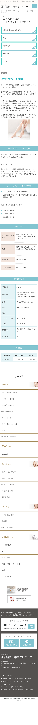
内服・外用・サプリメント (11, 564)
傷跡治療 (5, 454)
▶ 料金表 (15, 681)
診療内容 (8, 11)
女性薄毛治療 (6, 545)
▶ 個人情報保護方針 (17, 690)
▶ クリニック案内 (6, 684)
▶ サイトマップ (5, 690)
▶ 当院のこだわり (6, 681)
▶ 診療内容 (28, 678)
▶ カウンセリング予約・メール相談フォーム (13, 687)
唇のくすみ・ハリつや (9, 424)
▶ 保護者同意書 (28, 690)
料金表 (5, 61)
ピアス (4, 551)
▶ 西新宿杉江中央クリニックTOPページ (12, 678)
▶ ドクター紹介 (24, 681)
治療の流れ (6, 46)
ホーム (3, 11)
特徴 (4, 38)
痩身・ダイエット (18, 11)
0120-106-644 (16, 667)
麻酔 (3, 570)
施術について (7, 53)
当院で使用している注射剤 (12, 30)
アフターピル (6, 576)
